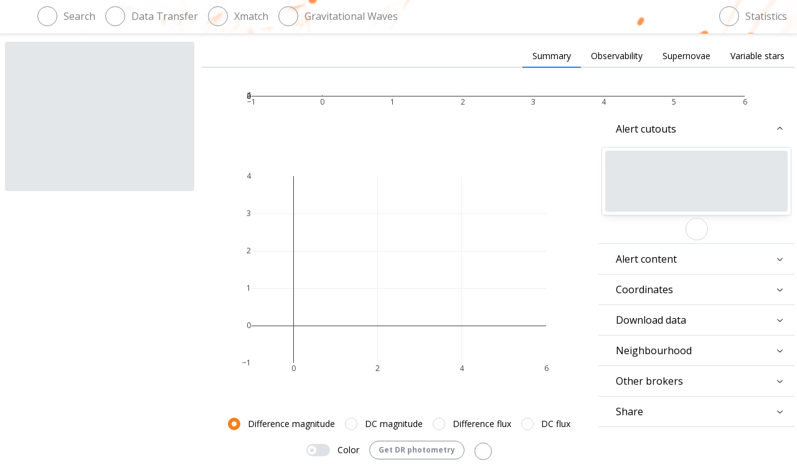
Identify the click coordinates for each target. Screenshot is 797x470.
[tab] (551, 56)
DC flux (555, 424)
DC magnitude (394, 424)
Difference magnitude (291, 424)
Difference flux (482, 424)
